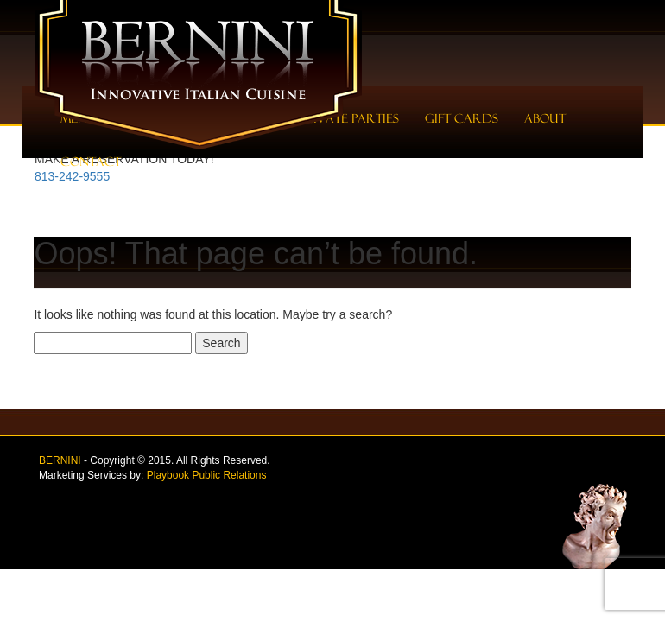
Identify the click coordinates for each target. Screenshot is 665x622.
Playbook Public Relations (207, 475)
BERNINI (60, 460)
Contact (90, 161)
